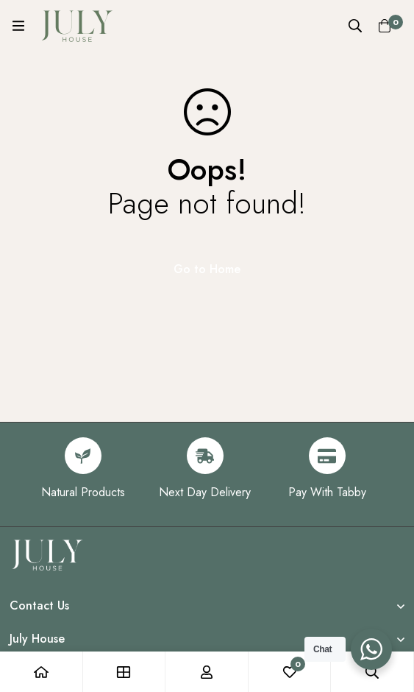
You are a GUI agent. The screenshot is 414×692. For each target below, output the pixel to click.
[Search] (355, 25)
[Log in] (207, 672)
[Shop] (124, 672)
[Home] (41, 672)
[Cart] (384, 25)
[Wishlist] (290, 672)
